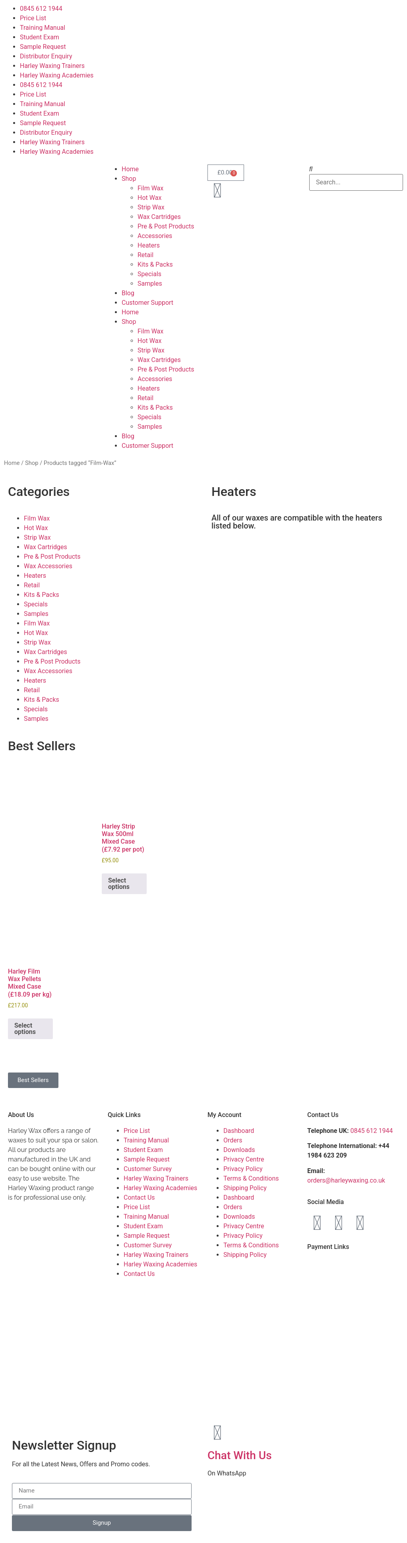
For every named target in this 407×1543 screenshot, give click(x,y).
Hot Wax (149, 197)
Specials (149, 274)
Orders (232, 1140)
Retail (145, 255)
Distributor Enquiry (46, 56)
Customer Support (147, 302)
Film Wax (150, 188)
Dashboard (238, 1131)
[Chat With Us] (217, 1433)
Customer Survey (148, 1169)
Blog (128, 293)
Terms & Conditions (251, 1178)
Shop (129, 178)
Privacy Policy (243, 1169)
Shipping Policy (245, 1188)
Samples (150, 283)
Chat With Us (239, 1455)
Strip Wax (151, 207)
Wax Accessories (48, 566)
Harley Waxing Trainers (52, 66)
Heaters (149, 245)
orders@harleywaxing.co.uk (347, 1180)
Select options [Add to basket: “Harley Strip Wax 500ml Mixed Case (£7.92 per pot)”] (119, 884)
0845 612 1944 (41, 8)
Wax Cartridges (159, 217)
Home (130, 169)
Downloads (239, 1150)
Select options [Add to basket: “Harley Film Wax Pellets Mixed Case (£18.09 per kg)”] (25, 1029)
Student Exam (39, 37)
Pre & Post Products (166, 226)
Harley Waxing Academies (56, 75)
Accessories (155, 236)
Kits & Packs (155, 264)
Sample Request (43, 46)
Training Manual (42, 27)
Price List (33, 18)
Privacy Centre (243, 1159)
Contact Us (139, 1197)
